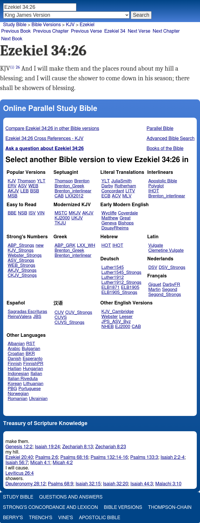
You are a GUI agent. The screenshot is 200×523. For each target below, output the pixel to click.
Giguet (154, 284)
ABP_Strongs (21, 245)
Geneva (109, 223)
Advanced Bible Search (170, 138)
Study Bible (14, 24)
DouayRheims (115, 228)
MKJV (75, 213)
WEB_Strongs (21, 265)
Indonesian (18, 374)
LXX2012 (74, 196)
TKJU (60, 223)
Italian (36, 374)
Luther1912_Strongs (121, 282)
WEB (33, 186)
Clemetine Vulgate (166, 250)
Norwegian (18, 394)
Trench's (40, 517)
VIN (40, 213)
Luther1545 (112, 267)
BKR (30, 354)
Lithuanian (33, 384)
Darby (107, 186)
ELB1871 (110, 287)
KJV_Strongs (20, 250)
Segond (169, 289)
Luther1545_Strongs (121, 272)
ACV (116, 196)
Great (125, 218)
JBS (37, 316)
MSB (12, 196)
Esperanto (33, 359)
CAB (59, 196)
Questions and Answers (70, 497)
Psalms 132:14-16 (109, 457)
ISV (32, 213)
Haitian (14, 369)
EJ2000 (122, 326)
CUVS (61, 317)
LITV (130, 191)
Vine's (65, 517)
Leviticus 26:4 (20, 473)
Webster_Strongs (25, 255)
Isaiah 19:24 (47, 446)
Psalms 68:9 (60, 484)
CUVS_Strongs (70, 322)
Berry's (13, 517)
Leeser (125, 316)
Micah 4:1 (40, 462)
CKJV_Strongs (22, 275)
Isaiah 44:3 (141, 484)
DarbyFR (171, 284)
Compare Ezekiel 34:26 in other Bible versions (52, 128)
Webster (109, 316)
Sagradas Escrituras (27, 311)
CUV (59, 312)
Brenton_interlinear (73, 191)
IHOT (153, 191)
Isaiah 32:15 (87, 484)
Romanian (17, 399)
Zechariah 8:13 (77, 446)
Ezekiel (87, 24)
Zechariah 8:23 (110, 446)
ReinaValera (19, 316)
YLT (41, 181)
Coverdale (128, 213)
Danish (14, 359)
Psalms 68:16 (74, 457)
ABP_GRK (65, 245)
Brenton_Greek (69, 186)
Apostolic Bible (99, 517)
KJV (12, 181)
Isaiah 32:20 (115, 484)
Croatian (16, 354)
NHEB (107, 326)
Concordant (112, 191)
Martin (154, 289)
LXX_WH (86, 245)
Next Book (11, 38)
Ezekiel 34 (114, 31)
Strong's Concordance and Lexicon (50, 507)
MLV (126, 196)
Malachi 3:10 (168, 484)
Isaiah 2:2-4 (172, 457)
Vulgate (155, 245)
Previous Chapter (51, 31)
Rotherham (125, 186)
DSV (152, 267)
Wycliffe (108, 213)
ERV (12, 186)
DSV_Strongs (172, 267)
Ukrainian (38, 399)
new (39, 245)
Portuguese (30, 389)
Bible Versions (46, 24)
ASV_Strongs (21, 260)
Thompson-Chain (169, 507)
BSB (34, 191)
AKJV (13, 191)
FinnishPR (33, 364)
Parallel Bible (160, 128)
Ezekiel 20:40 (19, 457)
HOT (106, 245)
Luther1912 (112, 277)
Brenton (82, 181)
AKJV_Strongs (22, 270)
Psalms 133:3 (144, 457)
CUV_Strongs (78, 312)
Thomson (26, 181)
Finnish (15, 364)
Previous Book (16, 31)
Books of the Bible (165, 148)
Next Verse (139, 31)
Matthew (109, 218)
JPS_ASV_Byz (116, 321)
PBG (12, 389)
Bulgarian (31, 349)
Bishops (126, 223)
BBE (12, 213)
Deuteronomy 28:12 (26, 484)
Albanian (16, 344)
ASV (22, 186)
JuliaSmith (121, 181)
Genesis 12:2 (19, 446)
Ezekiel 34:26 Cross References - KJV (44, 138)
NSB (22, 213)
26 (18, 67)
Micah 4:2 (63, 462)
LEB (24, 191)
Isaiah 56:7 (17, 462)
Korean (15, 384)
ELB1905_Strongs (119, 292)
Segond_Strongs (164, 294)
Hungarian (33, 369)
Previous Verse (86, 31)
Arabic (14, 349)
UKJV (77, 218)
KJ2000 (62, 218)
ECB (105, 196)
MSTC (61, 213)
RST (30, 344)
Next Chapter (166, 31)
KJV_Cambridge (117, 311)
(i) (12, 67)
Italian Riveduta (23, 379)
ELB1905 (130, 287)
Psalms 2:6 (46, 457)
